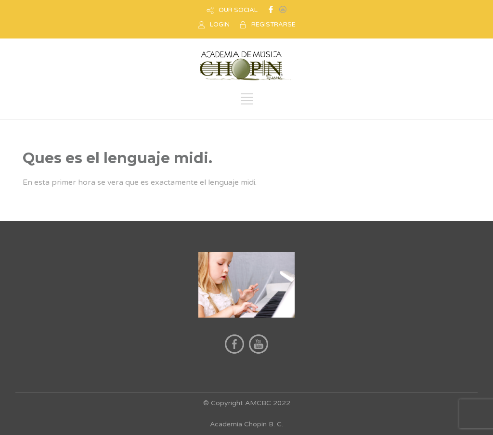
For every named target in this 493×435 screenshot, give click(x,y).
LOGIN (220, 24)
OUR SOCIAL (238, 10)
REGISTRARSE (273, 24)
